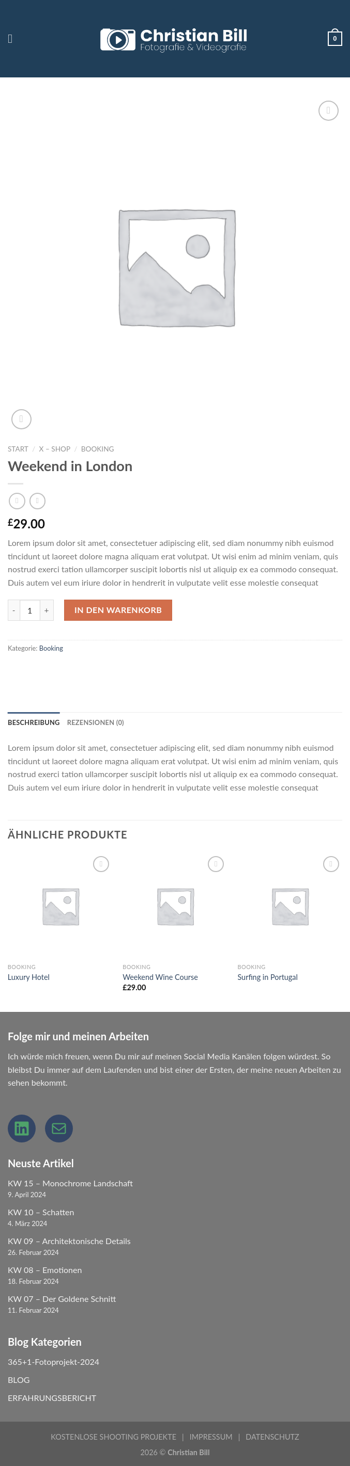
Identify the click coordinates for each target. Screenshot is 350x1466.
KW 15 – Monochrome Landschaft (70, 1183)
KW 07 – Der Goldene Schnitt (62, 1298)
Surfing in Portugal (267, 977)
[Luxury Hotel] (60, 905)
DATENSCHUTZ (272, 1436)
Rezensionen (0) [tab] (95, 722)
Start (18, 449)
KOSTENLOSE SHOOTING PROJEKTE (113, 1436)
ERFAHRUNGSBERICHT (52, 1398)
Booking (97, 449)
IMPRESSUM (211, 1436)
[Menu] (14, 38)
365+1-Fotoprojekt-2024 (53, 1361)
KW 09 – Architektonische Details (69, 1241)
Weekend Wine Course (160, 977)
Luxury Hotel (29, 977)
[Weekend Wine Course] (175, 905)
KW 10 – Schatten (41, 1212)
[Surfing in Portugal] (289, 905)
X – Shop (54, 449)
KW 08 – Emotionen (45, 1270)
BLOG (19, 1379)
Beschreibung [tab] (34, 722)
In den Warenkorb (118, 610)
